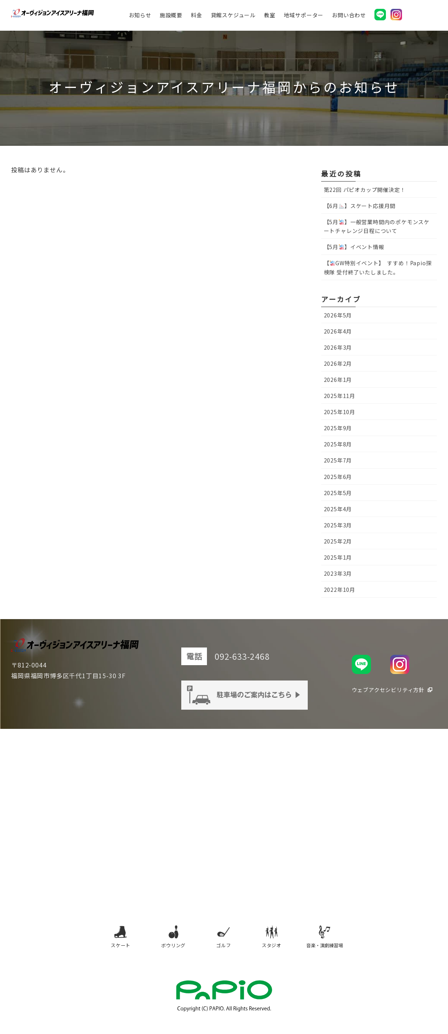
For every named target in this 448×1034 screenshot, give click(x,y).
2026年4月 (338, 331)
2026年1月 (338, 379)
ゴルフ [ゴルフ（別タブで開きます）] (222, 942)
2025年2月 (338, 541)
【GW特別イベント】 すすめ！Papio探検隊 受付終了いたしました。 (378, 267)
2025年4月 (338, 509)
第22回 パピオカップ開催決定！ (365, 189)
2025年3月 (338, 525)
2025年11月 (339, 396)
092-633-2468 (255, 656)
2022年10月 (339, 589)
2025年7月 (338, 460)
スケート (109, 942)
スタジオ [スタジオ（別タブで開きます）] (276, 942)
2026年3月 (338, 347)
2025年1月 (338, 557)
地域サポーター (310, 17)
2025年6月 (338, 477)
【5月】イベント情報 (354, 247)
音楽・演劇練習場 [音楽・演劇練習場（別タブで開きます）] (334, 942)
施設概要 (177, 17)
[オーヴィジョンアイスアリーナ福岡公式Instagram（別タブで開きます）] (403, 17)
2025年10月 (339, 412)
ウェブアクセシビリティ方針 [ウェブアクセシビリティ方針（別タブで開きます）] (388, 690)
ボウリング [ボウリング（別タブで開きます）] (166, 942)
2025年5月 (338, 493)
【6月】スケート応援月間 (360, 206)
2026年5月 (338, 315)
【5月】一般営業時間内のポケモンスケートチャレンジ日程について (377, 226)
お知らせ (146, 17)
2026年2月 (338, 363)
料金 (203, 17)
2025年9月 (338, 428)
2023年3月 (338, 573)
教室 (276, 17)
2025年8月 (338, 444)
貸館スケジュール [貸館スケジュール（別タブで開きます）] (239, 17)
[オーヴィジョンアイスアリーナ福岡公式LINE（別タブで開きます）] (387, 17)
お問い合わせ (355, 17)
